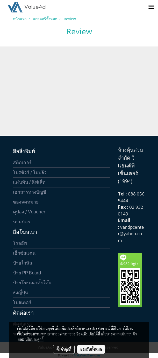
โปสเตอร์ (22, 302)
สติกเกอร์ (22, 162)
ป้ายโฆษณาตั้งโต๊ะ (32, 282)
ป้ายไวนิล (22, 263)
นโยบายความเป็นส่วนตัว (119, 334)
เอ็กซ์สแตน (24, 253)
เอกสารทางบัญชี (29, 192)
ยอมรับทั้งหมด (91, 349)
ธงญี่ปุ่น (20, 292)
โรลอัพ (20, 243)
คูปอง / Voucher (29, 211)
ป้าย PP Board (27, 272)
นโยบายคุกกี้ (34, 339)
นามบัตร (21, 221)
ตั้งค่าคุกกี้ (63, 349)
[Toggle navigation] (151, 7)
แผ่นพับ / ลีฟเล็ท (29, 182)
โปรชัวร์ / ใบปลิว (30, 172)
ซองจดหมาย (26, 202)
